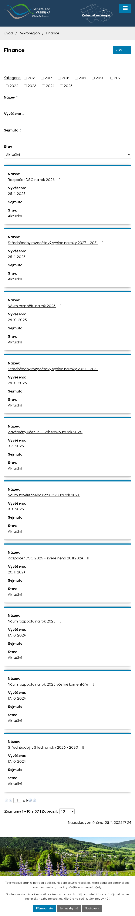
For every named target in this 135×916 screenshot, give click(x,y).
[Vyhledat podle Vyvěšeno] (67, 122)
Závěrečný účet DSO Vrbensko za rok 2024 (48, 432)
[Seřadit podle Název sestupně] (17, 98)
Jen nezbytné (69, 908)
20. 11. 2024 (17, 572)
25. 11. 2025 (17, 193)
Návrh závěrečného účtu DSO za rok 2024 (47, 495)
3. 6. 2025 (16, 446)
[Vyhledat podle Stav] (67, 155)
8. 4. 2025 (16, 509)
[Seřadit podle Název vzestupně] (17, 96)
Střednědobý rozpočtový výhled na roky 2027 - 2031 (56, 242)
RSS (122, 50)
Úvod (8, 33)
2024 (50, 85)
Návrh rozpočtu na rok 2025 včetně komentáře (52, 684)
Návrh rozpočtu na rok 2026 (35, 305)
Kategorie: (12, 77)
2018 (65, 78)
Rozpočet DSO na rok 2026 (35, 179)
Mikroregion (30, 33)
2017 (48, 78)
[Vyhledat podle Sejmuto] (67, 138)
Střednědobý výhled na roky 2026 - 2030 (47, 747)
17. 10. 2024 (17, 635)
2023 (32, 85)
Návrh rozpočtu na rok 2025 (35, 621)
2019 (82, 78)
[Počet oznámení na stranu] (67, 811)
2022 (14, 85)
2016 (31, 78)
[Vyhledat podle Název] (67, 105)
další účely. (94, 887)
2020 (100, 78)
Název (9, 97)
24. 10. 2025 (17, 320)
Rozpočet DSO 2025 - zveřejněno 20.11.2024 (49, 558)
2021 (117, 78)
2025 (68, 85)
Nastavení (92, 908)
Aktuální (15, 216)
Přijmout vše (44, 908)
